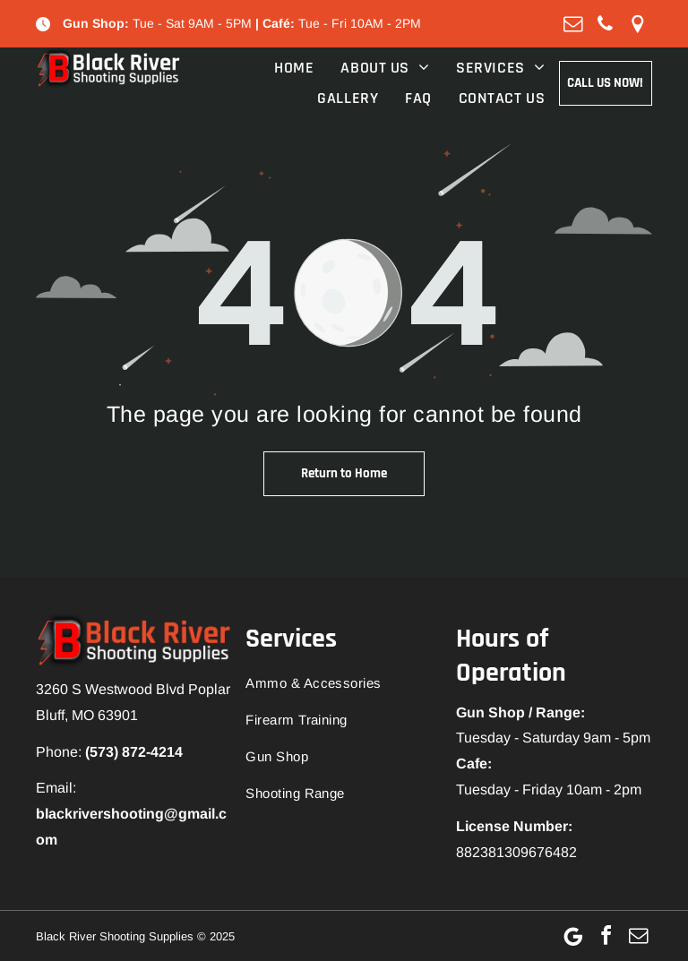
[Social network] (638, 24)
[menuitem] (280, 68)
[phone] (605, 24)
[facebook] (605, 936)
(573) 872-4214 (134, 751)
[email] (573, 24)
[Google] (573, 936)
